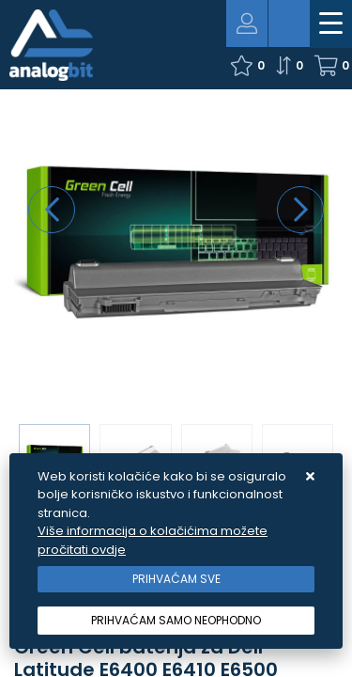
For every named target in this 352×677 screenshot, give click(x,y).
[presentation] (51, 209)
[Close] (176, 579)
